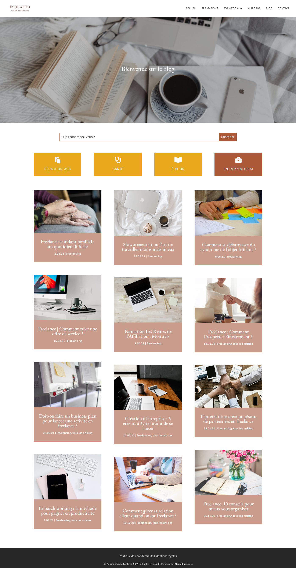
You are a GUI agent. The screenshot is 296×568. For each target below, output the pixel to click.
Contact (283, 8)
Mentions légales (166, 556)
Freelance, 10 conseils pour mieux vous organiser (228, 506)
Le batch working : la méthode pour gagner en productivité (68, 510)
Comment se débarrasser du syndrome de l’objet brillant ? (228, 246)
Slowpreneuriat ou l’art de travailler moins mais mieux (148, 246)
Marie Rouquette (184, 564)
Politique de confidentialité (136, 556)
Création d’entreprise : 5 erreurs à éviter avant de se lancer (148, 423)
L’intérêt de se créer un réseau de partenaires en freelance (228, 418)
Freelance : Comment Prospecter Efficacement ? (228, 334)
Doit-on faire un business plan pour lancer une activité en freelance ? (67, 421)
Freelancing (73, 253)
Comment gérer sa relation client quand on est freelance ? (148, 513)
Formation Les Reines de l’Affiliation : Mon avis (148, 333)
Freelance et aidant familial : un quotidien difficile (67, 244)
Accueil (191, 8)
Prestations (210, 8)
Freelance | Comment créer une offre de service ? (67, 331)
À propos (254, 8)
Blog (269, 8)
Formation (231, 8)
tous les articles (82, 433)
